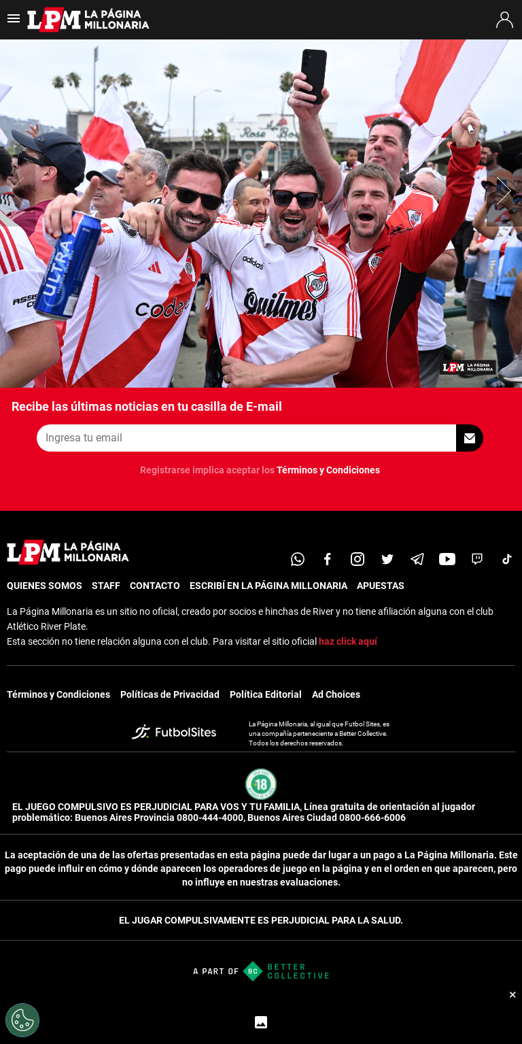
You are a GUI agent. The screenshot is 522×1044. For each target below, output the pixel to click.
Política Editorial (266, 694)
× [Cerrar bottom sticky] (513, 994)
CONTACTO (155, 585)
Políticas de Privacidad (170, 694)
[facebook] (327, 559)
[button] (504, 190)
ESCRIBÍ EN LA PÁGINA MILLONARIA (268, 585)
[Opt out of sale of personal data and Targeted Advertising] (22, 1020)
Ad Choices (336, 694)
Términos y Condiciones (328, 470)
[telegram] (417, 559)
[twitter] (387, 559)
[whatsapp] (298, 559)
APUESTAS (380, 585)
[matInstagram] (357, 559)
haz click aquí (348, 641)
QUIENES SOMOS (44, 585)
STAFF (106, 585)
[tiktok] (507, 559)
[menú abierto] (13, 22)
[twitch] (477, 559)
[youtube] (447, 559)
